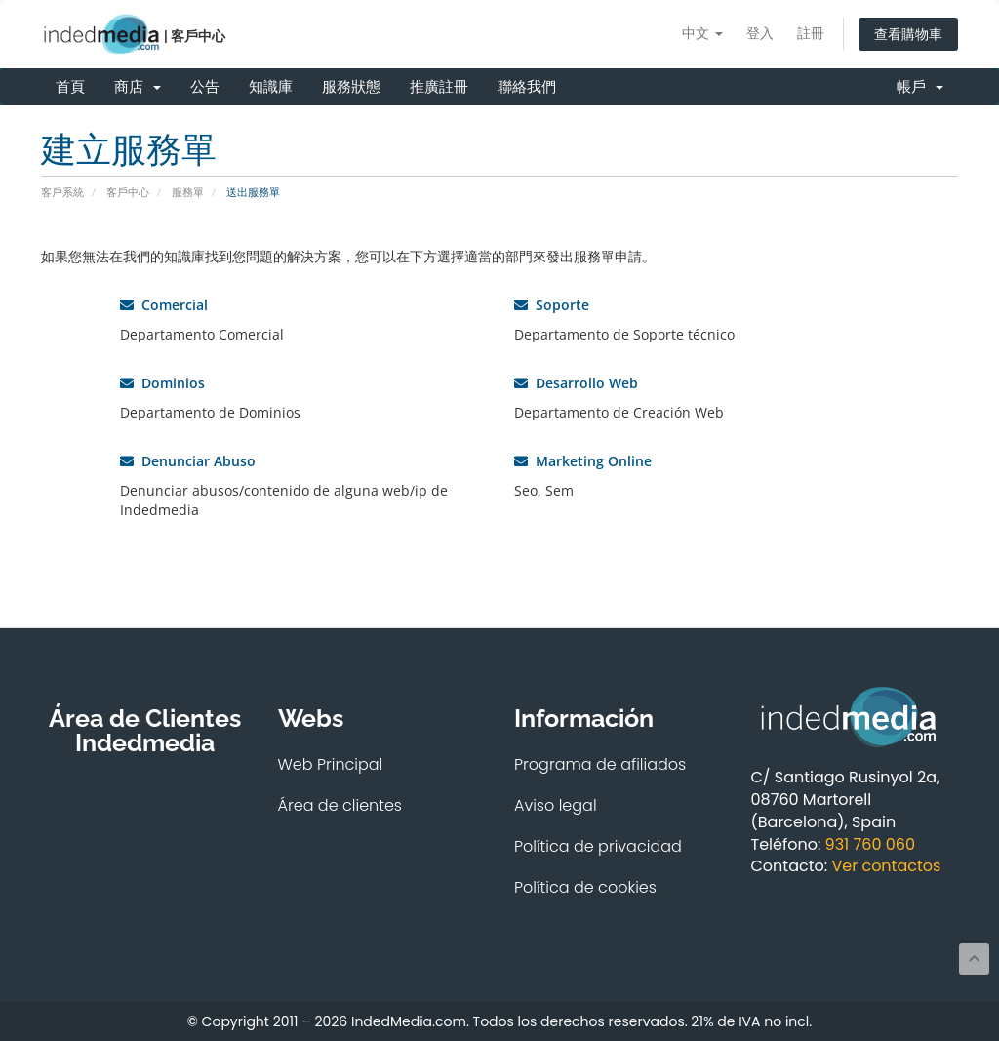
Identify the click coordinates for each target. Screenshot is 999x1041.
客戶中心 (127, 191)
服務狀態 (351, 87)
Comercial (164, 305)
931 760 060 (870, 844)
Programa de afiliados (600, 764)
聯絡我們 (527, 87)
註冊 (810, 32)
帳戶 (920, 87)
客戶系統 (62, 191)
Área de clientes (340, 805)
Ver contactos (885, 866)
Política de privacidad (598, 846)
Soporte (551, 305)
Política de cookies (585, 887)
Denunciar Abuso (188, 461)
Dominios (162, 383)
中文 (702, 32)
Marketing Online (583, 461)
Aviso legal (555, 805)
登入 (760, 32)
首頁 (70, 87)
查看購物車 (908, 33)
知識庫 (271, 87)
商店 (137, 87)
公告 (205, 87)
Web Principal (330, 764)
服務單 (188, 191)
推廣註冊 (439, 87)
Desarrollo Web (576, 383)
